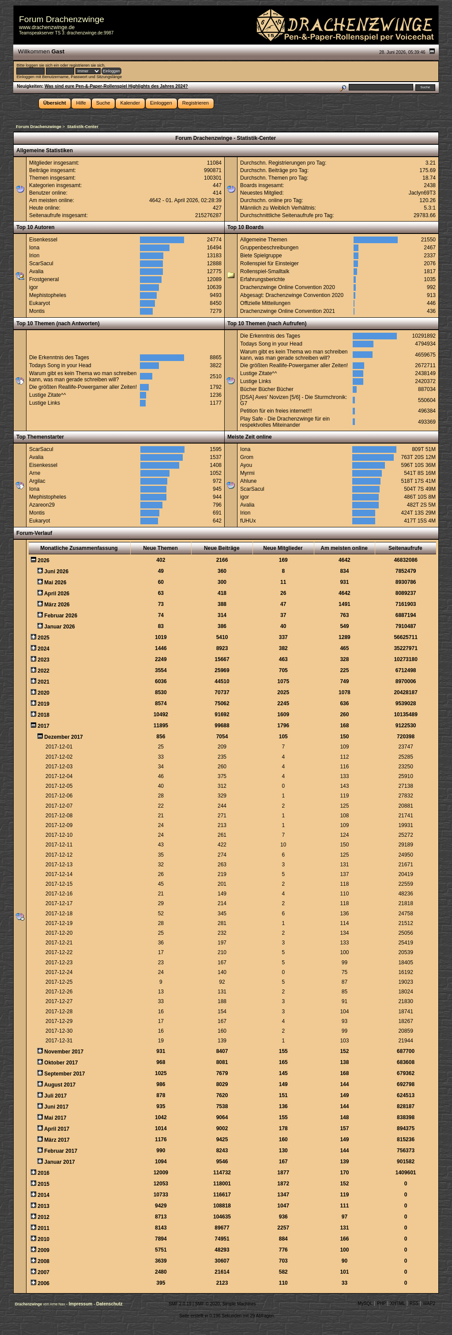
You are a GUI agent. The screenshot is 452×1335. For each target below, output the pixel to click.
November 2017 (63, 1052)
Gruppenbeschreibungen (269, 247)
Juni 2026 (56, 571)
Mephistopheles (47, 295)
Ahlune (248, 481)
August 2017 (59, 1085)
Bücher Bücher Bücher (267, 389)
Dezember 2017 (63, 737)
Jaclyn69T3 (422, 193)
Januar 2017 (59, 1162)
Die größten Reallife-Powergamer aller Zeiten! (83, 387)
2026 (43, 560)
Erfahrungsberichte (262, 279)
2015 (43, 1184)
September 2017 (64, 1074)
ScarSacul (41, 263)
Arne (34, 473)
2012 (43, 1217)
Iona (34, 247)
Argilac (37, 481)
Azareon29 (42, 505)
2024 (43, 649)
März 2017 (56, 1140)
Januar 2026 (59, 627)
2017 (43, 726)
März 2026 (56, 605)
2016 (43, 1173)
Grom (246, 457)
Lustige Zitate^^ (47, 395)
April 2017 (56, 1129)
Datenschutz (109, 1303)
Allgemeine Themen (263, 240)
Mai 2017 (55, 1118)
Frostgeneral (44, 279)
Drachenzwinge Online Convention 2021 (287, 311)
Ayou (246, 465)
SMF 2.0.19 (180, 1303)
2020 (43, 693)
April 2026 (56, 593)
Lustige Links (44, 403)
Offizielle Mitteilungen (265, 303)
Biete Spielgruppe (261, 255)
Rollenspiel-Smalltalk (264, 271)
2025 (43, 638)
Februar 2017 (60, 1151)
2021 (43, 682)
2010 (43, 1239)
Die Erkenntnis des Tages (59, 357)
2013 (43, 1206)
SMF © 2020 (207, 1303)
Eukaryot (39, 303)
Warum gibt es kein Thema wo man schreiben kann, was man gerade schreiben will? (82, 376)
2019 (43, 704)
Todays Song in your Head (60, 365)
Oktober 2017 (61, 1063)
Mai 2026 (55, 582)
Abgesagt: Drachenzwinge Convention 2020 (291, 295)
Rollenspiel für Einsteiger (269, 263)
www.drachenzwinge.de (47, 27)
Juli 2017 (55, 1096)
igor (33, 287)
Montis (37, 311)
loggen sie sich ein (42, 65)
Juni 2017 (56, 1107)
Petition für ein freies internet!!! (276, 411)
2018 (43, 715)
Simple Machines (239, 1303)
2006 (43, 1283)
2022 (43, 671)
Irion (34, 255)
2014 (43, 1195)
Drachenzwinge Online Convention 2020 (287, 287)
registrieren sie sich (86, 65)
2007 (43, 1272)
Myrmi (247, 473)
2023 (43, 660)
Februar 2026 (60, 616)
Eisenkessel (43, 240)
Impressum (81, 1303)
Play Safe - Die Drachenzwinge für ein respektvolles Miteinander (285, 422)
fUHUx (248, 521)
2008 (43, 1261)
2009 (43, 1250)
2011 (43, 1228)
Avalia (36, 271)
